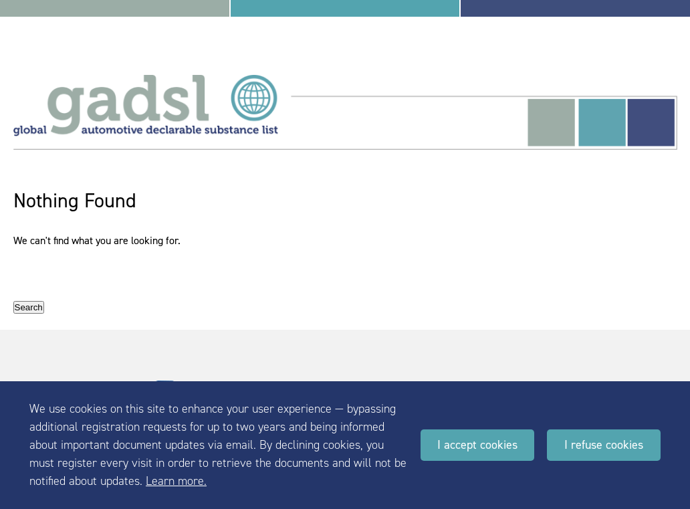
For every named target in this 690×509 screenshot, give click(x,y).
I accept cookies (477, 445)
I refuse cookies (603, 445)
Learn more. (176, 481)
